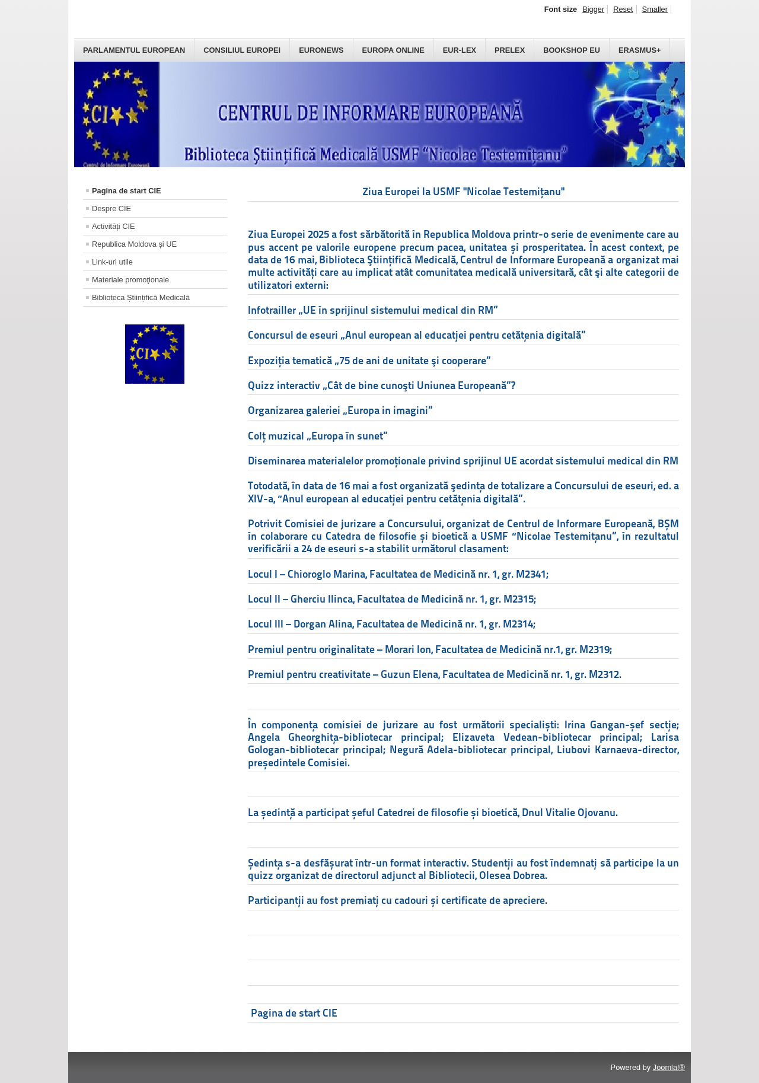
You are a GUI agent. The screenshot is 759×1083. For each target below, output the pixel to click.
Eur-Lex (459, 50)
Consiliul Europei (241, 50)
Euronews (321, 50)
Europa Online (393, 50)
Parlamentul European (134, 50)
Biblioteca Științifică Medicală (141, 297)
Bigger (593, 9)
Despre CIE (111, 208)
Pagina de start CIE (126, 190)
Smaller (655, 9)
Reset (623, 9)
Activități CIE (113, 226)
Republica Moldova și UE (134, 244)
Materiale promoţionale (130, 279)
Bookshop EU (571, 50)
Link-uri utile (112, 261)
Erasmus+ (639, 50)
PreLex (510, 50)
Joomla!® (669, 1067)
